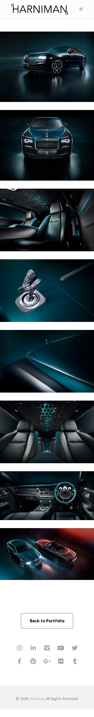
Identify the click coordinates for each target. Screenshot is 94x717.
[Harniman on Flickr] (61, 661)
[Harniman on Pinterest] (33, 661)
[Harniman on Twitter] (75, 648)
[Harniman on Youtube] (61, 648)
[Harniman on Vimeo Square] (47, 648)
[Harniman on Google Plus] (47, 661)
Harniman (37, 698)
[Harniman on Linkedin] (33, 648)
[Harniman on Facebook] (19, 661)
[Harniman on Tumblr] (75, 661)
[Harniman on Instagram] (19, 648)
